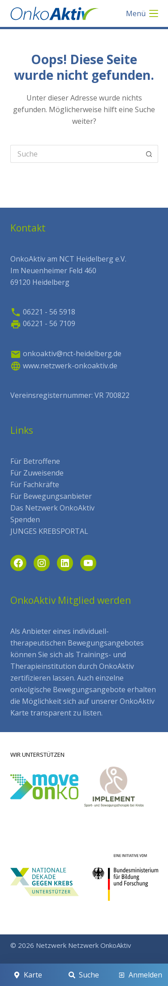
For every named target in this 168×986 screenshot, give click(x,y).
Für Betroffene (35, 461)
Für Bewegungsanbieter (51, 496)
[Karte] (27, 975)
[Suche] (83, 975)
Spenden (25, 519)
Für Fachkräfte (34, 484)
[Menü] (142, 13)
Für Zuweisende (37, 473)
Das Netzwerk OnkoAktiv (52, 508)
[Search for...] (75, 154)
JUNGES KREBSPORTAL (49, 531)
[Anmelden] (140, 975)
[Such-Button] (149, 154)
